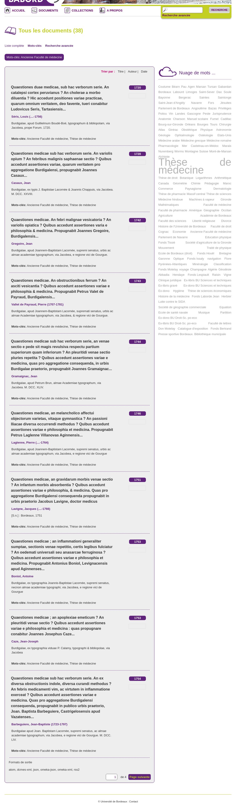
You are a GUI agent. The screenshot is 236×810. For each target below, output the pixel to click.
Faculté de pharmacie (172, 210)
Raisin (216, 274)
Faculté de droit (221, 226)
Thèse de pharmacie (172, 194)
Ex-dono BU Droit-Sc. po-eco (177, 317)
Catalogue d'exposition (193, 328)
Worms (179, 151)
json (36, 769)
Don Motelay (166, 328)
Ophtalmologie (184, 135)
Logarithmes (204, 178)
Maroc (227, 183)
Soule (227, 92)
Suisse (203, 151)
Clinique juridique (169, 280)
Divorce (226, 221)
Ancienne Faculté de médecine (47, 138)
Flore (227, 258)
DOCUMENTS (48, 10)
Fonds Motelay (168, 269)
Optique (178, 258)
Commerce (165, 188)
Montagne (191, 151)
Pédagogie (211, 183)
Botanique (186, 178)
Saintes (204, 97)
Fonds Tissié (166, 242)
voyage (184, 269)
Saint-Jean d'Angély (171, 103)
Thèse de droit (167, 178)
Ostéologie (206, 135)
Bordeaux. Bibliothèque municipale (203, 334)
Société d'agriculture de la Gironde (208, 242)
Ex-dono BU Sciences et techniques (207, 285)
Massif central (196, 194)
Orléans (190, 124)
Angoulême (199, 108)
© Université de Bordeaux (112, 801)
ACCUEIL (18, 10)
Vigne (227, 274)
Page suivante (140, 777)
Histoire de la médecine (174, 296)
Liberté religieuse (203, 221)
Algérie (212, 269)
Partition (225, 312)
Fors (211, 103)
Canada (163, 183)
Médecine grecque (193, 140)
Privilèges (224, 108)
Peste (206, 113)
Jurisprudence (221, 113)
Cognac (163, 231)
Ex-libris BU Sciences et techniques (207, 280)
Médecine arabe (169, 140)
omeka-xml (65, 769)
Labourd (178, 92)
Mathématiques (168, 204)
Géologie (164, 135)
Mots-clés (34, 45)
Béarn (176, 86)
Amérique (195, 210)
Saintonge (224, 97)
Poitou (162, 113)
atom (12, 769)
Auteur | (133, 71)
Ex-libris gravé (167, 285)
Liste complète (14, 45)
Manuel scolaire (197, 119)
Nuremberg (165, 151)
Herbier (226, 296)
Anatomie (164, 119)
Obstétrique (189, 129)
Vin (171, 113)
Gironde (226, 199)
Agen (191, 86)
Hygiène (178, 291)
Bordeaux (164, 92)
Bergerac (185, 97)
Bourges (202, 124)
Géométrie (180, 183)
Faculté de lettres (219, 323)
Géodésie (224, 269)
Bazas (212, 108)
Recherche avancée (176, 15)
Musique (204, 312)
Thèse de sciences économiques (209, 291)
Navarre (196, 103)
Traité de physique (219, 248)
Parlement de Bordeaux (174, 108)
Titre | (122, 71)
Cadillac (226, 119)
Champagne (198, 269)
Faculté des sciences (172, 221)
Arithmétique (223, 178)
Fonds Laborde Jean (205, 296)
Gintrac (173, 129)
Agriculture (165, 215)
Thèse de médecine (83, 138)
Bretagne (225, 253)
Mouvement (166, 248)
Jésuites (225, 103)
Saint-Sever (207, 92)
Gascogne (194, 113)
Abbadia (163, 274)
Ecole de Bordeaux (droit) (175, 253)
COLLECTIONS (82, 10)
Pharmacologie (168, 146)
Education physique (218, 237)
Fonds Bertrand (221, 328)
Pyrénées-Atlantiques (172, 264)
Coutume (164, 86)
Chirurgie (225, 124)
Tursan (212, 86)
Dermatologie (222, 188)
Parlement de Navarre (173, 237)
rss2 (77, 769)
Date (144, 71)
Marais (226, 146)
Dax (219, 92)
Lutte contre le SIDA (171, 301)
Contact (133, 801)
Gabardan (224, 86)
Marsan (201, 86)
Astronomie (223, 129)
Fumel (214, 119)
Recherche (219, 10)
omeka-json (48, 769)
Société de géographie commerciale (182, 307)
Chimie (195, 183)
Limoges (191, 92)
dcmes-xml (24, 769)
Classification (222, 264)
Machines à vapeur (201, 199)
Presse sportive (168, 334)
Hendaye (179, 274)
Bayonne (164, 97)
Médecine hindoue (170, 199)
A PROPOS (114, 10)
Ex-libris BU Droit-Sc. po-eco (177, 323)
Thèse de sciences (218, 194)
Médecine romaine (219, 140)
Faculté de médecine (217, 204)
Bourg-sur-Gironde (170, 124)
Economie (179, 231)
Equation (225, 307)
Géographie (211, 210)
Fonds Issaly (195, 258)
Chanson (179, 119)
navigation (214, 258)
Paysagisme (193, 188)
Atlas (161, 129)
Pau (183, 86)
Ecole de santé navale (173, 312)
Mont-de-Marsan (220, 151)
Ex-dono (163, 291)
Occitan (226, 210)
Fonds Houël (205, 253)
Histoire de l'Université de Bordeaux (182, 226)
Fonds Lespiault (198, 274)
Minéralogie (200, 264)
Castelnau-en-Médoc (205, 146)
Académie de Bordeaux (215, 215)
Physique (206, 129)
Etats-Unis (224, 135)
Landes (180, 113)
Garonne (164, 258)
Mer (184, 146)
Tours (213, 124)
